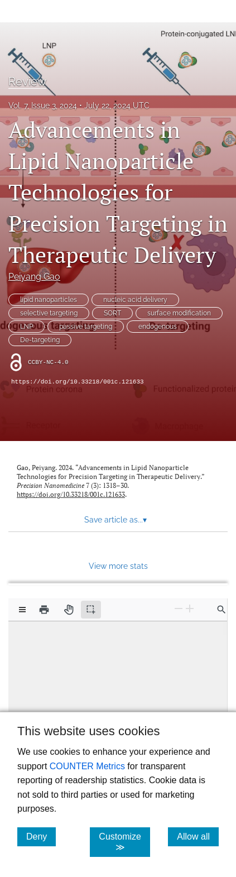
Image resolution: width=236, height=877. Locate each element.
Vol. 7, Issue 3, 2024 (42, 105)
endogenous (157, 326)
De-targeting (40, 340)
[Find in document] (221, 610)
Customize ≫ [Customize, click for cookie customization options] (124, 842)
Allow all (198, 836)
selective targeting (49, 313)
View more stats (118, 566)
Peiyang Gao (34, 276)
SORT (112, 313)
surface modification (179, 313)
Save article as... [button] (115, 519)
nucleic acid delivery (135, 300)
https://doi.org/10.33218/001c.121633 (77, 381)
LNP (26, 326)
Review (27, 81)
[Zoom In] (189, 609)
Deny (41, 836)
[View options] (22, 609)
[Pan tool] (69, 610)
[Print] (44, 610)
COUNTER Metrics (87, 766)
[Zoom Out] (178, 609)
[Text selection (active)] (91, 610)
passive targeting (85, 326)
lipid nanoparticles (48, 300)
